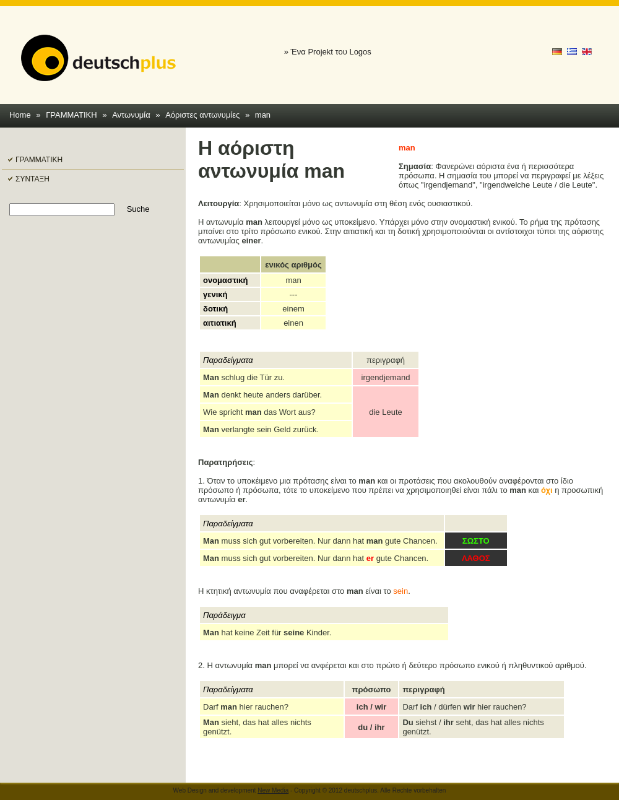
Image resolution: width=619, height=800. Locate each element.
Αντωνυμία (131, 115)
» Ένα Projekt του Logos (327, 51)
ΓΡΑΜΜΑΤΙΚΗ (71, 115)
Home (20, 115)
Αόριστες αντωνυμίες (202, 115)
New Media (273, 790)
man (263, 115)
